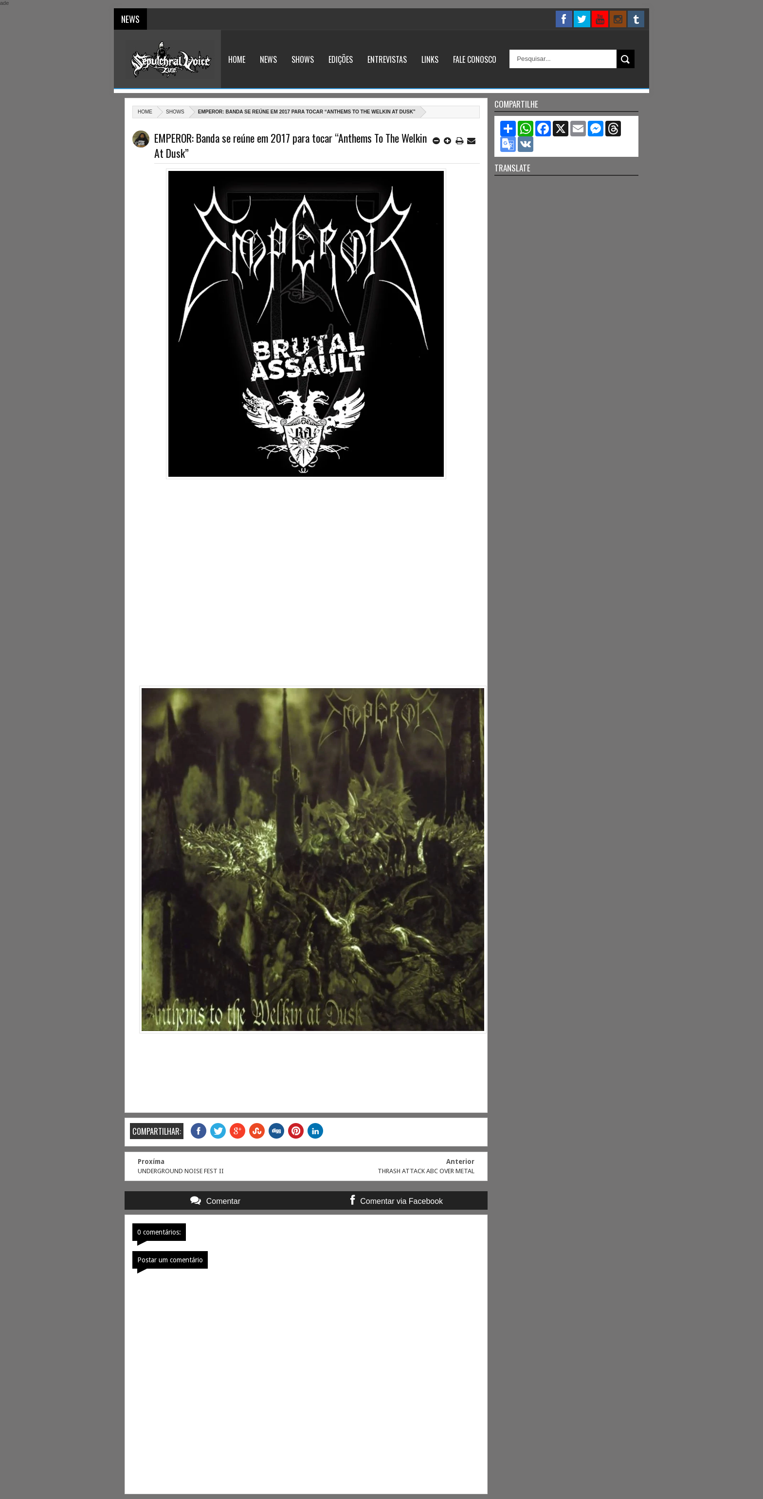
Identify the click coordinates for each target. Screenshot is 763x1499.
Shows (302, 59)
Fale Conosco (474, 59)
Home (236, 59)
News (268, 59)
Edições (340, 59)
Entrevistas (387, 59)
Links (429, 59)
